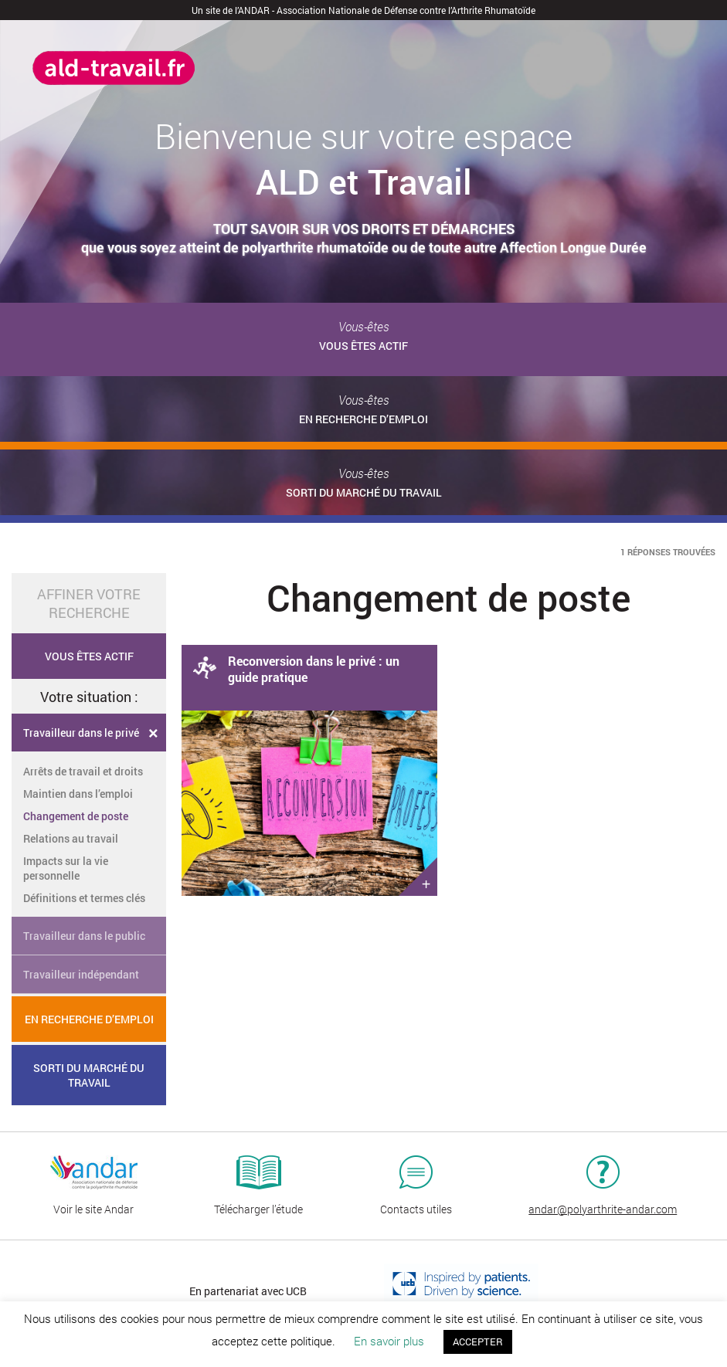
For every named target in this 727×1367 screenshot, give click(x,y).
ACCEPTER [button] (478, 1341)
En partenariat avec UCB (248, 1291)
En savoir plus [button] (389, 1340)
